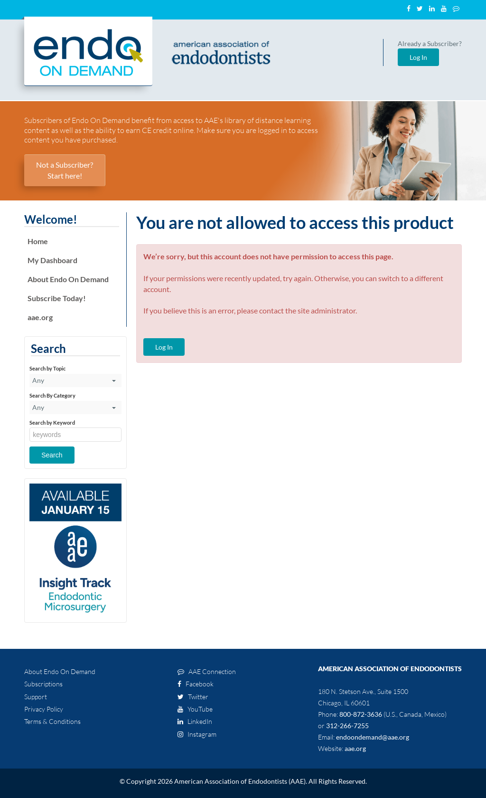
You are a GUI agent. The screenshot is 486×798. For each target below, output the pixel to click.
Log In (418, 57)
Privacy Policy (43, 709)
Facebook (196, 684)
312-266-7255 (347, 726)
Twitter (193, 697)
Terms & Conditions (52, 721)
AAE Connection (207, 671)
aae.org (40, 317)
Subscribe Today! (57, 298)
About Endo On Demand (68, 279)
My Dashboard (52, 260)
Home (38, 241)
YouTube (195, 709)
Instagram (197, 734)
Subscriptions (43, 684)
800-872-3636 (360, 714)
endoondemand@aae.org (372, 737)
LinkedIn (195, 721)
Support (35, 697)
